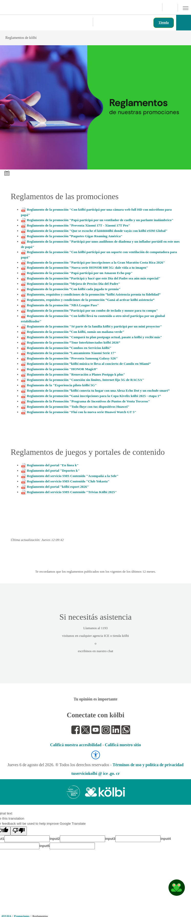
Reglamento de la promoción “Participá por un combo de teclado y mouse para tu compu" (92, 310)
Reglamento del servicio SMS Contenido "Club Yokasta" (68, 481)
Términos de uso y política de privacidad (148, 765)
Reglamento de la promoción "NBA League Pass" (63, 305)
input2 (55, 839)
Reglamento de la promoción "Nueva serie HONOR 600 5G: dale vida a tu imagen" (87, 267)
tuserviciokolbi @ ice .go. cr (95, 773)
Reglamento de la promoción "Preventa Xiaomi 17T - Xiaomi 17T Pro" (78, 225)
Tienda (164, 22)
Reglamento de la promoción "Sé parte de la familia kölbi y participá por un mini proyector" (94, 326)
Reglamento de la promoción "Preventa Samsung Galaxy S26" (72, 358)
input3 (110, 839)
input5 (44, 846)
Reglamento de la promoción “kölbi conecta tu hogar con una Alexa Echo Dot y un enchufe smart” (98, 390)
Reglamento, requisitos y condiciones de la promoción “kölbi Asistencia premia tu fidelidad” (94, 294)
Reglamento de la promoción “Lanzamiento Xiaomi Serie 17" (71, 353)
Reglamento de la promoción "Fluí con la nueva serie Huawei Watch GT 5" (81, 412)
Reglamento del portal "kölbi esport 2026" (58, 487)
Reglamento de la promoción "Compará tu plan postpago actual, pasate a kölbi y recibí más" (94, 337)
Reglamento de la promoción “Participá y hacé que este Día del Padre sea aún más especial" (93, 278)
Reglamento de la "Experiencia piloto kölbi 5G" (62, 385)
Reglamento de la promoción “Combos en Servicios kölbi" (69, 348)
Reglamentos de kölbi (90, 38)
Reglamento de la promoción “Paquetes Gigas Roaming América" (74, 236)
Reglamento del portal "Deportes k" (53, 470)
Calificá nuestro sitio (123, 745)
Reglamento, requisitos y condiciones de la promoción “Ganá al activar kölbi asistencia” (90, 300)
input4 (166, 839)
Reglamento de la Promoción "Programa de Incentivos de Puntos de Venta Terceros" (88, 401)
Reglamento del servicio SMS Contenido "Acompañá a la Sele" (72, 476)
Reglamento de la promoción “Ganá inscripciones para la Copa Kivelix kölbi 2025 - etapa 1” (94, 396)
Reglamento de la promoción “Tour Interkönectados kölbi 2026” (73, 342)
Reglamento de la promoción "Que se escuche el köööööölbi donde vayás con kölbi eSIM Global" (97, 231)
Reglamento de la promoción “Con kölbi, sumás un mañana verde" (75, 332)
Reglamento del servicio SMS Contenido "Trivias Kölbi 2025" (72, 492)
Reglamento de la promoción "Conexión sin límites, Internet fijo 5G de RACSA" (85, 380)
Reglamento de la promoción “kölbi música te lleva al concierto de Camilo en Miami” (89, 364)
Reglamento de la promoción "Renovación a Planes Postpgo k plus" (76, 374)
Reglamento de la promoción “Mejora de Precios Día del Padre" (73, 284)
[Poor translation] (18, 830)
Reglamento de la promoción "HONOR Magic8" (62, 369)
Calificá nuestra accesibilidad (76, 745)
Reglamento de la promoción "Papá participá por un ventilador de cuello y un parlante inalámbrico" (100, 220)
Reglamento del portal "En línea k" (53, 465)
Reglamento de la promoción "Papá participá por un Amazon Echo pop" (79, 273)
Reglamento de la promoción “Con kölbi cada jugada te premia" (73, 289)
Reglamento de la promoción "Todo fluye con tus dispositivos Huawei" (78, 407)
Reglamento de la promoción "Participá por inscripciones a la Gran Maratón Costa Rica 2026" (96, 262)
